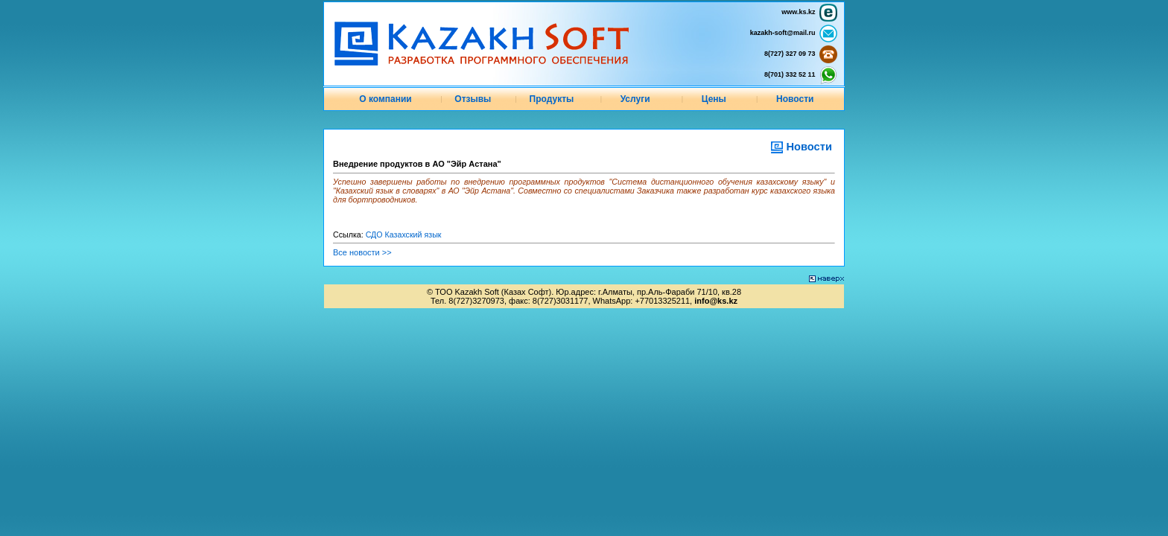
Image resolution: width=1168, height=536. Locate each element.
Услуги (635, 99)
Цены (714, 99)
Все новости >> (362, 252)
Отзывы (472, 99)
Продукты (552, 99)
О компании (385, 99)
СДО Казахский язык (404, 234)
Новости (794, 99)
